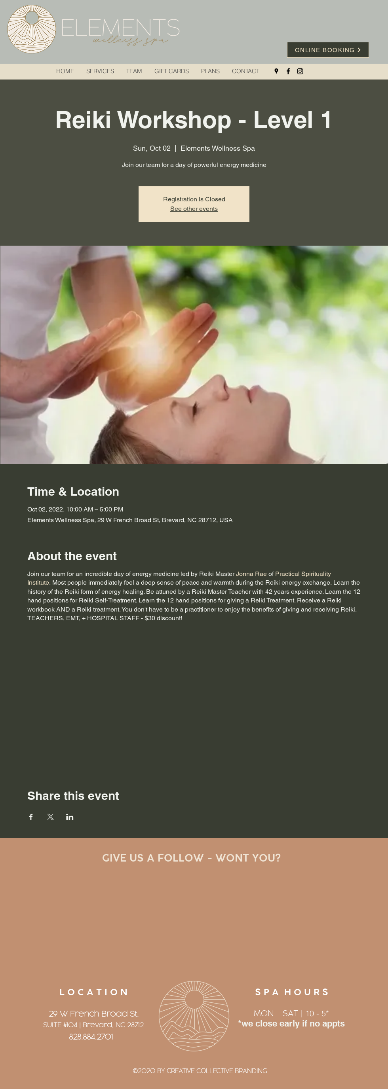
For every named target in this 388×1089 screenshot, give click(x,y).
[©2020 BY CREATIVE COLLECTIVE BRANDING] (199, 1072)
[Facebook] (288, 71)
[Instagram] (300, 71)
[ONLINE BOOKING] (328, 50)
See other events (194, 208)
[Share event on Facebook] (31, 817)
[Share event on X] (50, 817)
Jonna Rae (251, 574)
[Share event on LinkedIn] (70, 817)
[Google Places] (276, 71)
